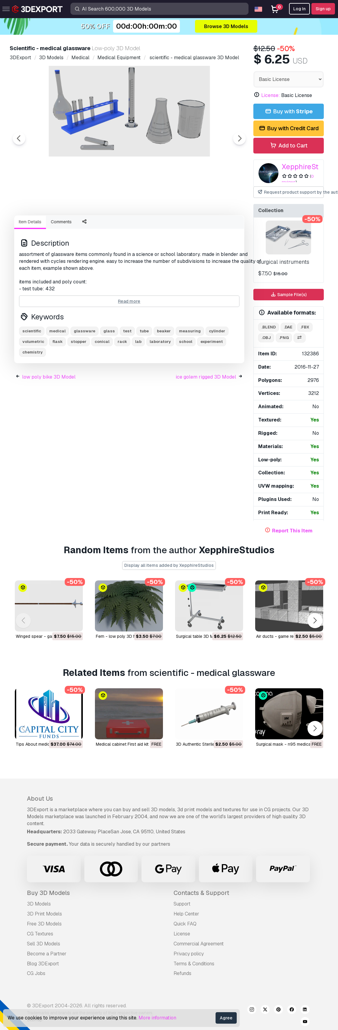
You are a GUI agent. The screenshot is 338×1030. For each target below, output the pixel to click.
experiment (211, 374)
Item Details (30, 255)
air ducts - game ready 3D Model (288, 636)
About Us (40, 798)
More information (157, 1018)
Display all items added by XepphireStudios (169, 565)
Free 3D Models (44, 924)
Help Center (186, 914)
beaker (164, 364)
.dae (288, 327)
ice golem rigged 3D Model (206, 410)
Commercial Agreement (199, 944)
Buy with (288, 111)
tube (144, 364)
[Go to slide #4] (161, 227)
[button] (315, 620)
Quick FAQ (185, 924)
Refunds (182, 973)
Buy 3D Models (48, 893)
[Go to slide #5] (199, 227)
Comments (61, 255)
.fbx (305, 327)
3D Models (39, 904)
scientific (31, 364)
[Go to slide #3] (122, 227)
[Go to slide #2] (83, 227)
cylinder (217, 364)
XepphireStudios (309, 166)
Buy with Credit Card (288, 128)
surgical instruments (283, 261)
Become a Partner (47, 954)
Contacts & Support (201, 893)
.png (284, 337)
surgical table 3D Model (199, 636)
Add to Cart (288, 146)
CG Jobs (36, 973)
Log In (299, 8)
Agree (226, 1018)
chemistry (32, 385)
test (127, 364)
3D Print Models (44, 914)
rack (122, 374)
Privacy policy (189, 954)
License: (270, 95)
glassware (84, 364)
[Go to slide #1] (45, 227)
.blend (269, 327)
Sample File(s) (288, 295)
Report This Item (292, 531)
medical (57, 364)
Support (182, 904)
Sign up (323, 8)
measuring (190, 364)
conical (102, 374)
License (182, 934)
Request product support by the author (290, 192)
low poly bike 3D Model (49, 410)
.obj (266, 337)
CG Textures (40, 934)
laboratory (160, 374)
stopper (78, 374)
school (185, 374)
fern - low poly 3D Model (120, 636)
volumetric (33, 374)
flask (57, 374)
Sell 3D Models (43, 944)
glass (109, 364)
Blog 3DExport (43, 964)
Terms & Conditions (194, 964)
